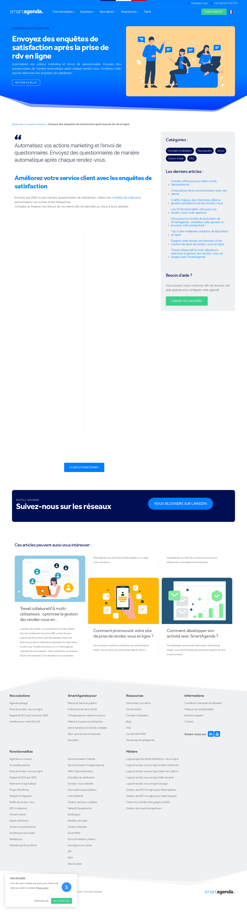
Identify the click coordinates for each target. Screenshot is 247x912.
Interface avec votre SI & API (24, 721)
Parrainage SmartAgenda (140, 740)
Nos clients (108, 11)
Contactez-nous (199, 3)
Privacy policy (42, 888)
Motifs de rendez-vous (22, 802)
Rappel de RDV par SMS (22, 777)
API (69, 851)
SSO (70, 857)
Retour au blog (26, 82)
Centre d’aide (176, 158)
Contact (188, 721)
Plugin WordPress (19, 789)
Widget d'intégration (20, 796)
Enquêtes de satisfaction (81, 777)
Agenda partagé (18, 703)
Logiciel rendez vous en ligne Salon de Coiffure (152, 771)
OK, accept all (61, 901)
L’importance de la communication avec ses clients (199, 192)
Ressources (130, 11)
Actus (220, 150)
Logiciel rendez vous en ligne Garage (147, 783)
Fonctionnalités (64, 11)
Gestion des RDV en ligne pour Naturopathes (151, 789)
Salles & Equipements (80, 808)
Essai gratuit (214, 11)
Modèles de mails (77, 820)
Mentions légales (193, 715)
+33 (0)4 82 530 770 (226, 3)
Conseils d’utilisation (180, 150)
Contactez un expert (186, 301)
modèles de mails (122, 197)
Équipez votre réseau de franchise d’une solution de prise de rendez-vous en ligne (197, 242)
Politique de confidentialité (198, 709)
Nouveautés (205, 150)
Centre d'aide (133, 709)
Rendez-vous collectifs (80, 783)
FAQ (192, 158)
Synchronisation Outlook (81, 759)
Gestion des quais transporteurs (144, 808)
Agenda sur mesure (20, 759)
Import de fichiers (18, 820)
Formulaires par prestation (82, 789)
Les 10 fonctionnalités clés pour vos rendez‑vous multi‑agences (193, 210)
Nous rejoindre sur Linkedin (180, 504)
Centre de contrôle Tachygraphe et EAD (148, 802)
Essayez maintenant (84, 467)
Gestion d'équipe (77, 826)
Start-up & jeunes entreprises (84, 734)
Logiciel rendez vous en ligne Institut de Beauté (152, 765)
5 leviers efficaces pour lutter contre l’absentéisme (194, 182)
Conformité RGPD (136, 734)
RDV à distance (18, 808)
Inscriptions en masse (80, 845)
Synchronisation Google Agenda (86, 765)
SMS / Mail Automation (80, 771)
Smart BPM (74, 833)
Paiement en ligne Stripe (22, 783)
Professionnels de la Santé (82, 709)
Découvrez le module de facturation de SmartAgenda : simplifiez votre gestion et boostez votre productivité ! (197, 222)
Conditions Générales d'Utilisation (203, 703)
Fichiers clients (17, 814)
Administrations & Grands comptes (87, 727)
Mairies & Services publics (82, 703)
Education (73, 740)
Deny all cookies (17, 878)
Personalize (41, 901)
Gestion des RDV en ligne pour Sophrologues (151, 796)
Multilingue (74, 814)
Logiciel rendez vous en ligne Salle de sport (150, 777)
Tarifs (147, 11)
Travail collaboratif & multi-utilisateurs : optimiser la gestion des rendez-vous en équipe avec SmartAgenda (197, 253)
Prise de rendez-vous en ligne (26, 709)
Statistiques (15, 839)
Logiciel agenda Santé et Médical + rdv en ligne (152, 759)
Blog (128, 721)
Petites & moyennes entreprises (85, 721)
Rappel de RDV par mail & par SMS (28, 715)
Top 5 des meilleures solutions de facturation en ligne (199, 233)
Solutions (87, 11)
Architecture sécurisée (22, 833)
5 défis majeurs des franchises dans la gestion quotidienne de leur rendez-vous (197, 201)
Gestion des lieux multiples (82, 802)
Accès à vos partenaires (22, 826)
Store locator (75, 863)
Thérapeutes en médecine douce (86, 715)
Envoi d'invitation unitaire (81, 839)
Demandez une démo (138, 703)
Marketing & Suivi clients (23, 845)
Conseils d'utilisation (36, 124)
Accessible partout (19, 765)
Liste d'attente (75, 796)
